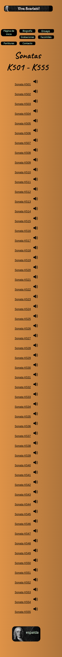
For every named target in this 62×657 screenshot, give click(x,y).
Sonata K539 (23, 455)
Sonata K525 (23, 318)
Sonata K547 (23, 533)
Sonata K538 (23, 445)
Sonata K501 (23, 84)
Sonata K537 (23, 436)
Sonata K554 (23, 602)
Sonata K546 (23, 523)
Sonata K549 (23, 553)
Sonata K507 (23, 143)
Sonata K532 (23, 387)
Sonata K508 (23, 152)
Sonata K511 (23, 182)
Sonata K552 (23, 582)
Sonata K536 (23, 426)
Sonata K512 (23, 191)
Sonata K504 (23, 113)
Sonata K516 (23, 230)
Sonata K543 (23, 494)
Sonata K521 (23, 279)
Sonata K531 (23, 377)
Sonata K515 (23, 221)
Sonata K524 (23, 309)
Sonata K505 (23, 123)
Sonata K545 (23, 514)
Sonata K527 (23, 338)
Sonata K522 (23, 289)
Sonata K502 (23, 94)
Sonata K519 (23, 260)
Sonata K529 (23, 357)
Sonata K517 (23, 240)
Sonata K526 (23, 328)
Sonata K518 (23, 250)
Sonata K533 (23, 396)
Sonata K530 (23, 367)
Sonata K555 (23, 611)
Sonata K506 (23, 133)
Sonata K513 (23, 201)
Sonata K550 (23, 563)
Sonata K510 (23, 172)
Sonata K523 (23, 299)
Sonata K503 (23, 103)
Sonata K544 (23, 504)
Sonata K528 (23, 348)
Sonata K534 (23, 406)
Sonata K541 (23, 475)
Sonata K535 (23, 416)
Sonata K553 (23, 592)
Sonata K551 (23, 572)
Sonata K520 (23, 270)
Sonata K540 (23, 465)
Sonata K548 (23, 543)
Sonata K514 (23, 211)
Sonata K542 (23, 484)
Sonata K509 (23, 162)
